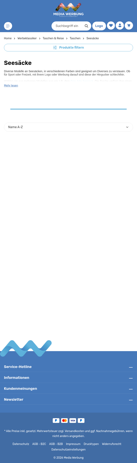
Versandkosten (74, 431)
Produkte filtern (69, 47)
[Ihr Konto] (119, 25)
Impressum (74, 444)
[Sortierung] (68, 127)
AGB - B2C (40, 444)
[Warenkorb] (128, 25)
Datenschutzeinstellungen (68, 449)
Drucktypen (91, 444)
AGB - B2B (57, 444)
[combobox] (65, 26)
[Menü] (8, 26)
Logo (98, 26)
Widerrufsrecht (110, 444)
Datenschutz (22, 444)
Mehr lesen (11, 85)
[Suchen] (85, 26)
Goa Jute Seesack (82, 80)
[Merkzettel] (110, 25)
